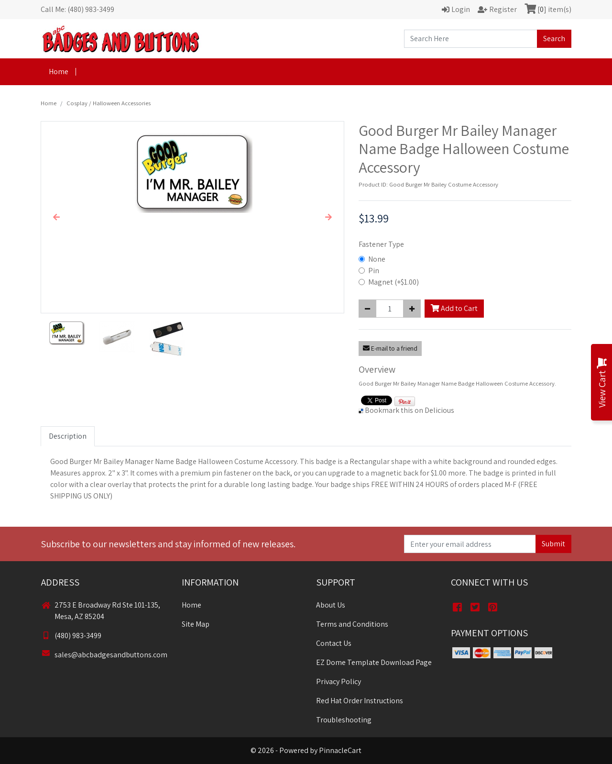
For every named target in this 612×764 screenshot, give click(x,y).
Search (554, 38)
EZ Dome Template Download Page (374, 662)
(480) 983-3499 (71, 636)
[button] (56, 217)
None (376, 259)
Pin (373, 271)
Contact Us (333, 643)
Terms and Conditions (352, 624)
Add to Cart (454, 308)
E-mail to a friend (390, 348)
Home (58, 71)
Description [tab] (68, 436)
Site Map (195, 624)
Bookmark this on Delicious (409, 410)
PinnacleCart (340, 750)
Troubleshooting (344, 720)
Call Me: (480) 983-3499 (77, 9)
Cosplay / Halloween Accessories (108, 103)
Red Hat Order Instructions (359, 701)
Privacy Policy (338, 681)
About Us (330, 605)
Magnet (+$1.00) (393, 282)
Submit (553, 544)
